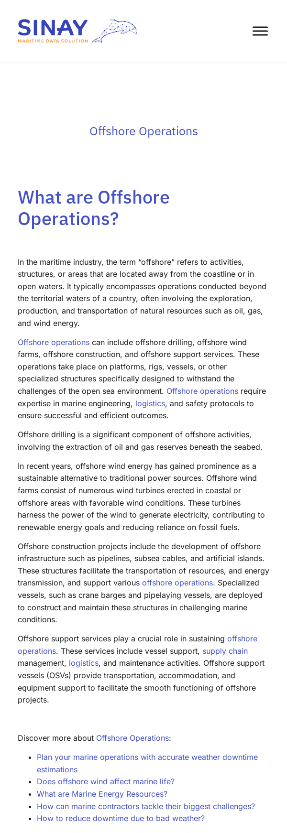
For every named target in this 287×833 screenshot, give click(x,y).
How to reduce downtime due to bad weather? (121, 818)
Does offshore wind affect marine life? (106, 781)
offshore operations (177, 582)
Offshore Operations (132, 738)
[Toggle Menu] (260, 30)
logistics (150, 403)
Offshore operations (53, 342)
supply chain (225, 651)
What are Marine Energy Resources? (102, 794)
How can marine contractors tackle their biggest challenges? (146, 806)
